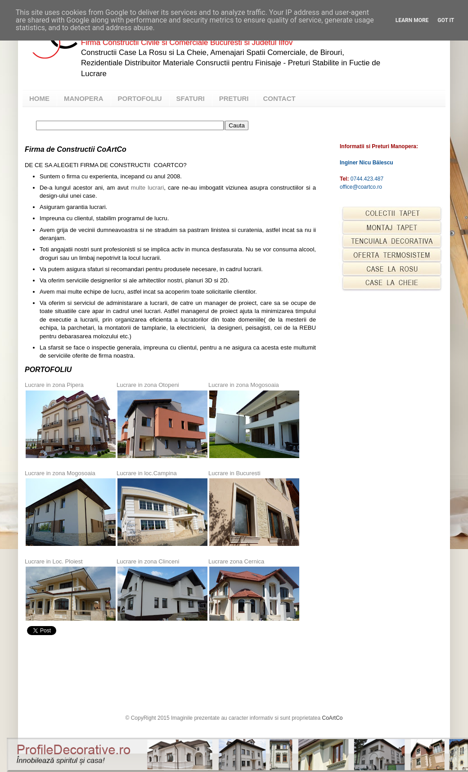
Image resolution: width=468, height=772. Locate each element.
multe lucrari (146, 187)
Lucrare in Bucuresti (234, 473)
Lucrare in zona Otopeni (148, 384)
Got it (445, 20)
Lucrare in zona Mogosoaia (243, 384)
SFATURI (190, 98)
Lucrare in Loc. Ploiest (54, 561)
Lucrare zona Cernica (236, 561)
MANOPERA (84, 98)
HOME (39, 98)
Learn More (412, 20)
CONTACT (279, 98)
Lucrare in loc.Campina (147, 473)
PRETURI (234, 98)
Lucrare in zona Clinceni (148, 561)
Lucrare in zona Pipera (54, 384)
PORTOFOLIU (140, 98)
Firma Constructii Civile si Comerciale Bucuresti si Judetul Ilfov (186, 42)
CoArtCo (332, 718)
